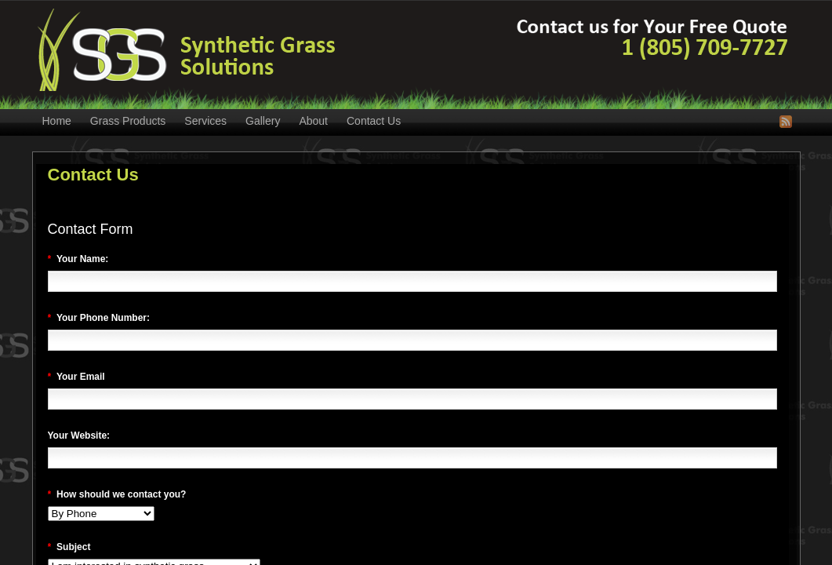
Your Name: (78, 258)
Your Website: (79, 435)
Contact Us (374, 121)
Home (56, 121)
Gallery (262, 121)
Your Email (76, 376)
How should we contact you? (117, 494)
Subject (69, 546)
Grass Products (127, 121)
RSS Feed (785, 121)
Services (205, 121)
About (313, 121)
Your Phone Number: (99, 317)
